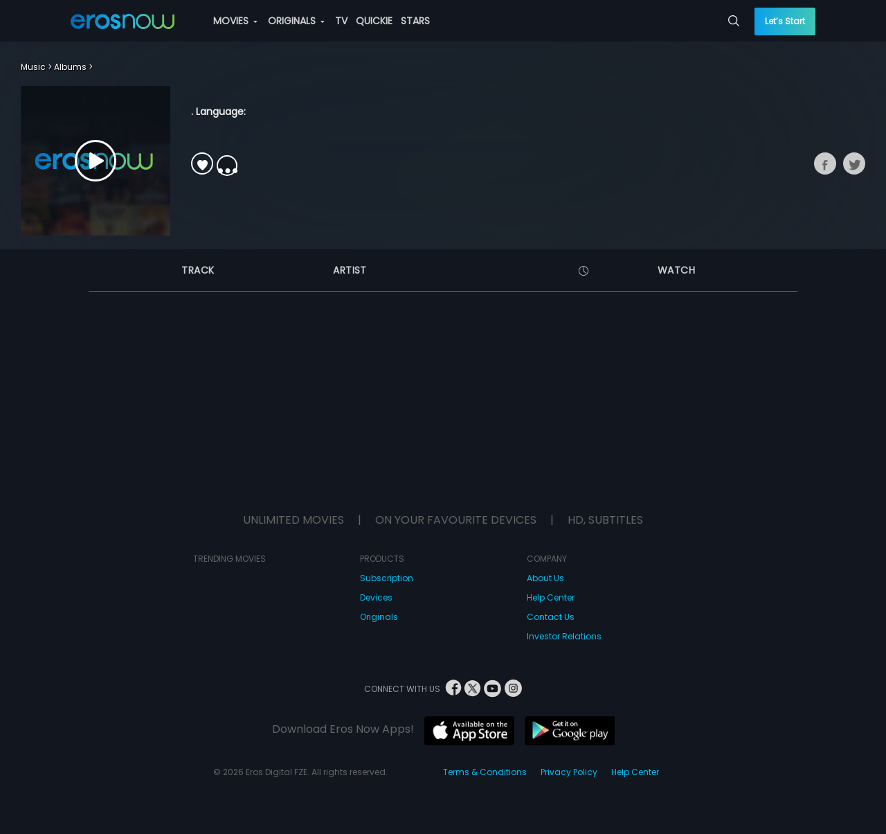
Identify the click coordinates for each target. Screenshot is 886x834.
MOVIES (235, 21)
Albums (70, 67)
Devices (376, 597)
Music (33, 67)
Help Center (551, 597)
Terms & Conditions (485, 772)
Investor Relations (564, 636)
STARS (415, 21)
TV (341, 21)
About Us (545, 578)
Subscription (386, 578)
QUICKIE (374, 21)
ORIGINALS (296, 21)
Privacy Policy (569, 772)
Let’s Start (785, 21)
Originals (379, 617)
